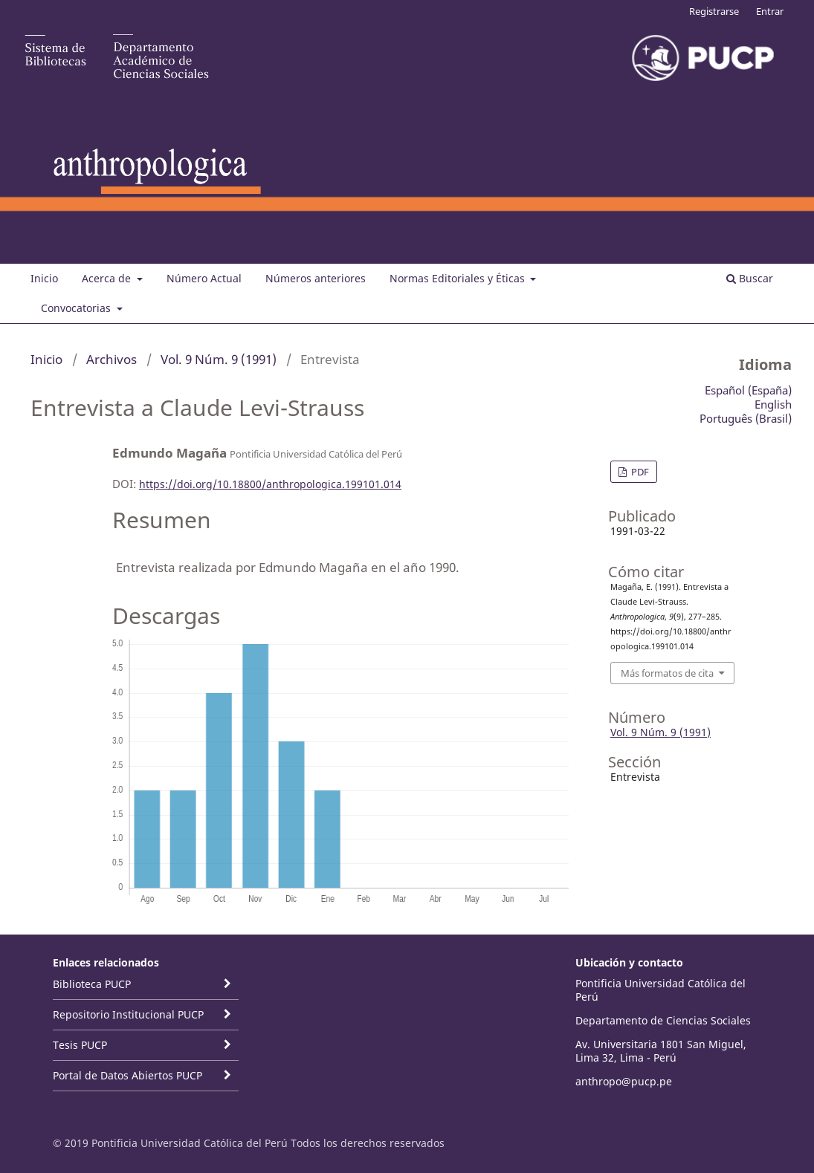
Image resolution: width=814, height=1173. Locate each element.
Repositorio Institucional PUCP (128, 1014)
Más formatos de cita (667, 673)
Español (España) (748, 390)
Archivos (111, 359)
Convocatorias (77, 308)
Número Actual (204, 278)
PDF (639, 471)
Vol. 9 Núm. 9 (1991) (219, 359)
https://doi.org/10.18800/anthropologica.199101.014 (270, 484)
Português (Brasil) (746, 418)
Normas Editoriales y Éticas (459, 278)
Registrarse (714, 11)
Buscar (749, 278)
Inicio (44, 278)
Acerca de (108, 278)
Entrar (770, 11)
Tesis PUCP (80, 1045)
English (773, 404)
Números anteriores (315, 278)
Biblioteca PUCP (92, 984)
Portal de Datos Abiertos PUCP (127, 1075)
